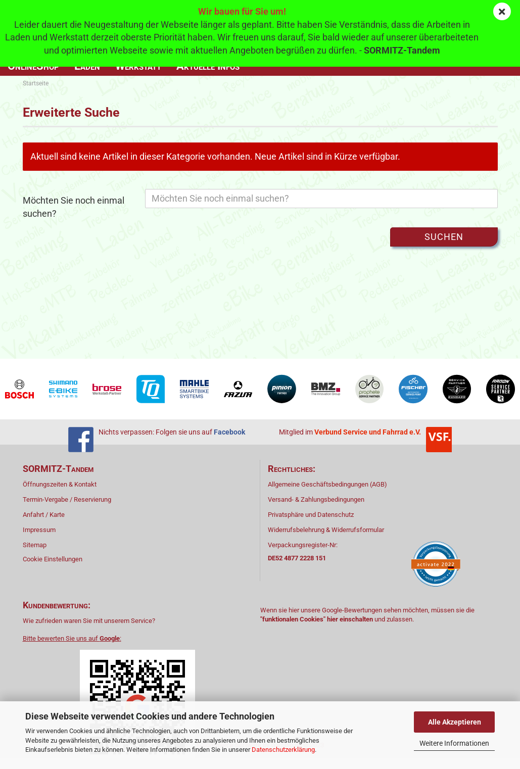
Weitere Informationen (454, 743)
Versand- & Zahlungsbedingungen (316, 499)
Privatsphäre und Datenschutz (311, 514)
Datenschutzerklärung (283, 749)
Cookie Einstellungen (52, 559)
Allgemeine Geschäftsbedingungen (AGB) (327, 484)
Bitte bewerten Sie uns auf (71, 638)
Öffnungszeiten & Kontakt (60, 484)
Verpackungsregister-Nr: (303, 551)
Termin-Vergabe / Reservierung (67, 499)
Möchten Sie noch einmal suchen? (73, 207)
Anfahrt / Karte (44, 514)
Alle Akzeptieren (454, 722)
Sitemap (34, 545)
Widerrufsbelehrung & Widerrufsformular (326, 530)
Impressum (39, 530)
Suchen (443, 236)
